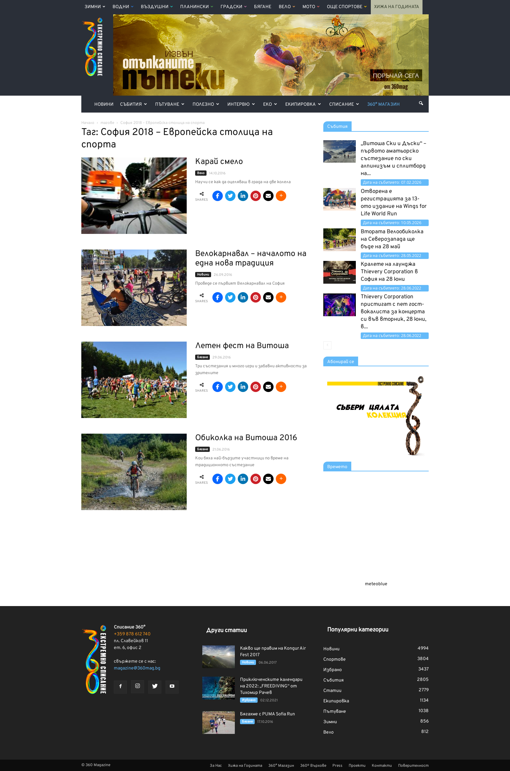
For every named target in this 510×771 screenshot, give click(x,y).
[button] (421, 103)
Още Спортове (347, 7)
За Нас (216, 765)
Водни (123, 7)
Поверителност (413, 765)
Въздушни (157, 7)
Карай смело (219, 162)
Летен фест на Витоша (242, 346)
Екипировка (303, 104)
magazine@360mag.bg (137, 668)
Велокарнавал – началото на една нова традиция (250, 259)
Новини (104, 104)
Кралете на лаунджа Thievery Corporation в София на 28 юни (389, 272)
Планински (196, 7)
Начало (87, 123)
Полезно (206, 104)
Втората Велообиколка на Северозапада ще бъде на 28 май (392, 239)
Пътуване (169, 104)
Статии (332, 691)
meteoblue (376, 584)
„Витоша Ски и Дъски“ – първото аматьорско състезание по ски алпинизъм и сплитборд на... (393, 158)
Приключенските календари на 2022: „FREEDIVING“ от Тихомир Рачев (271, 686)
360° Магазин (383, 104)
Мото (310, 7)
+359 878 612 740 (132, 634)
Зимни (95, 7)
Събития (133, 104)
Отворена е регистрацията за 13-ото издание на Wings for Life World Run (394, 203)
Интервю (241, 104)
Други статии (226, 630)
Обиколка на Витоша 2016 (246, 438)
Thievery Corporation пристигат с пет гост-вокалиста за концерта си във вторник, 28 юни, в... (393, 312)
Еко (270, 104)
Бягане (262, 7)
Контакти (382, 765)
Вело (287, 7)
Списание (344, 104)
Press (337, 765)
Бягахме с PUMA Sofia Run (267, 714)
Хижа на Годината (396, 7)
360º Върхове (313, 765)
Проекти (357, 765)
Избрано (249, 700)
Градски (234, 7)
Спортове (334, 659)
